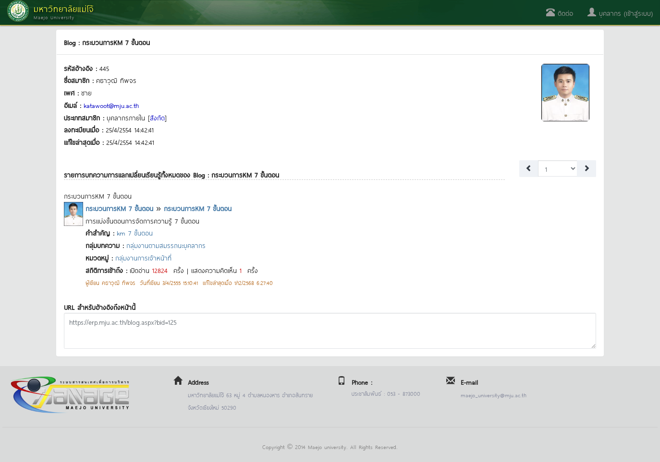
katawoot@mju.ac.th (111, 104)
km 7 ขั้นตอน (135, 232)
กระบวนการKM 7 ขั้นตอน (119, 207)
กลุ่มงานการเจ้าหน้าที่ (143, 257)
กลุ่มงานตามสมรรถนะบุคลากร (166, 244)
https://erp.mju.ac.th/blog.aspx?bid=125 (330, 331)
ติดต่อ (559, 12)
